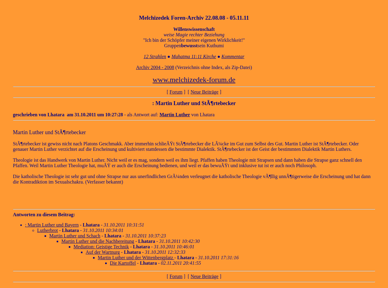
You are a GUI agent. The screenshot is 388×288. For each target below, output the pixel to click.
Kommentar (233, 56)
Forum (175, 91)
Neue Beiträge (205, 91)
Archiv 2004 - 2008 (155, 67)
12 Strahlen (155, 56)
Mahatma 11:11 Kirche (194, 56)
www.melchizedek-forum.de (193, 80)
